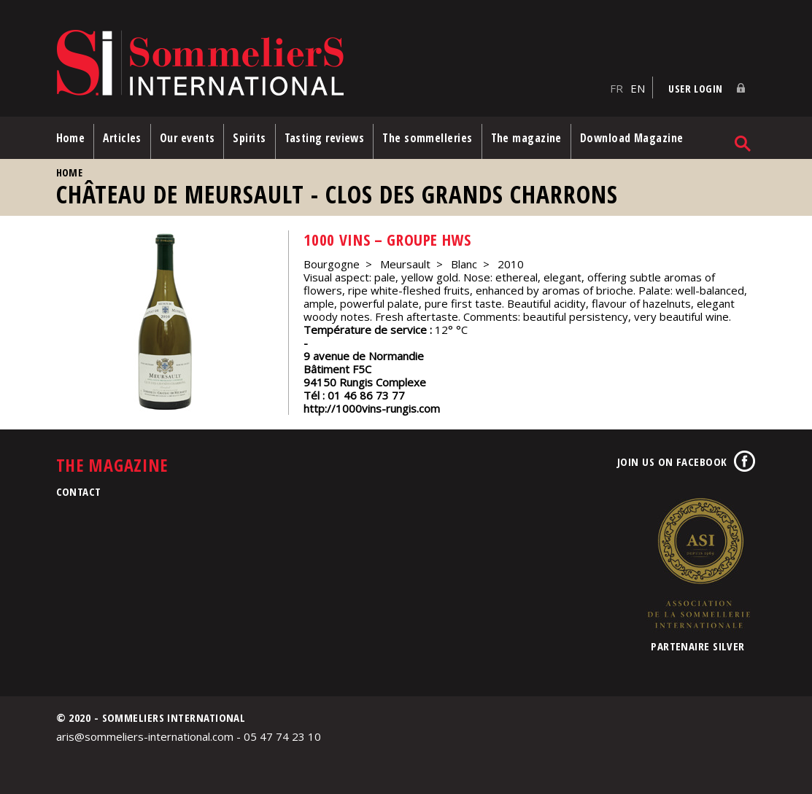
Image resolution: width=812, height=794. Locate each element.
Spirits (249, 138)
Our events (187, 138)
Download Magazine (632, 138)
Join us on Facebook (672, 461)
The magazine (526, 138)
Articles (122, 138)
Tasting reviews (325, 138)
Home (70, 138)
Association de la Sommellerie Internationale (698, 562)
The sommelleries (427, 138)
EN (637, 88)
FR (616, 88)
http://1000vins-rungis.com (371, 408)
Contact (78, 491)
